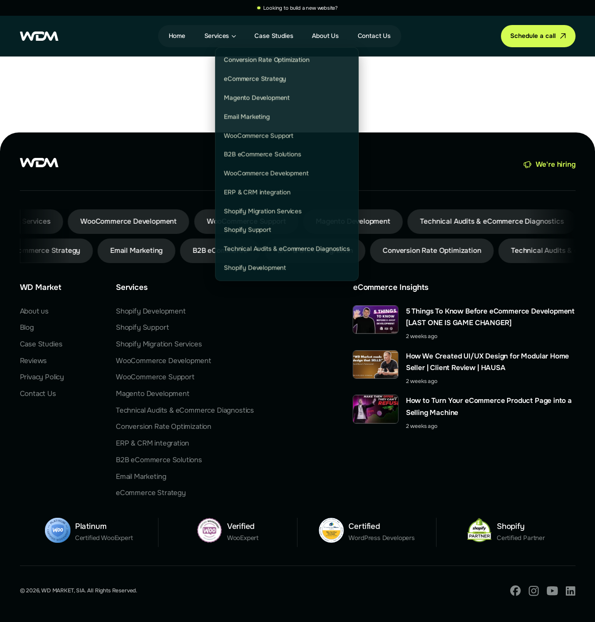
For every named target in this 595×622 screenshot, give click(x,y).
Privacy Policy (42, 377)
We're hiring (556, 164)
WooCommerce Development (163, 360)
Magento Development (153, 393)
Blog (27, 327)
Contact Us (38, 393)
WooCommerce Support (155, 377)
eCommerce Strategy (151, 492)
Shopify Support (142, 327)
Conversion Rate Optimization (163, 426)
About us (34, 311)
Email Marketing (141, 476)
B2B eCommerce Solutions (159, 460)
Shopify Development (151, 311)
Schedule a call (533, 36)
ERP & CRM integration (152, 443)
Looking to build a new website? (300, 8)
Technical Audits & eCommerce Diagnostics (185, 410)
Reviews (33, 360)
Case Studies (41, 344)
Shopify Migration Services (159, 344)
